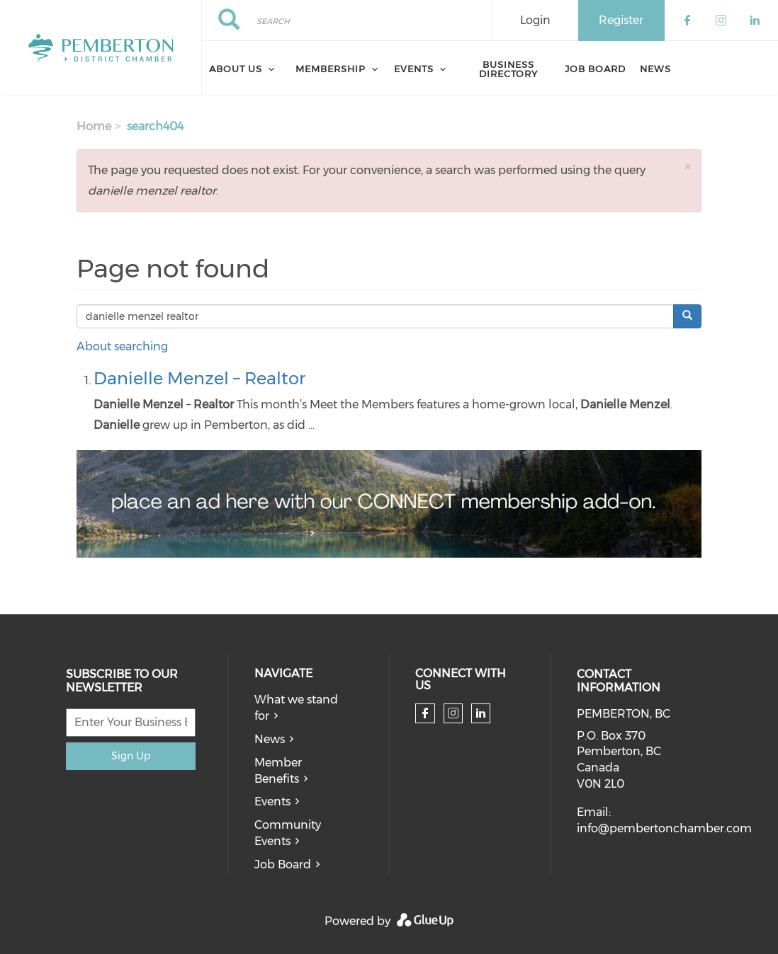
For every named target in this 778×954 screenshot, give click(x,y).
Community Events (287, 833)
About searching (122, 346)
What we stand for (296, 708)
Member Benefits (278, 771)
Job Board (595, 68)
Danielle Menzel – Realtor (199, 378)
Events (272, 801)
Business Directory (508, 69)
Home (94, 126)
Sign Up (130, 755)
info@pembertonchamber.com (664, 828)
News (655, 68)
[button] (687, 166)
